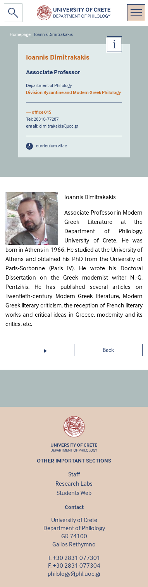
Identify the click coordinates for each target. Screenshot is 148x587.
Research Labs (74, 483)
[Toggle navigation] (136, 13)
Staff (74, 474)
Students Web (74, 493)
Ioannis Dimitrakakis (53, 34)
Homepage (20, 34)
